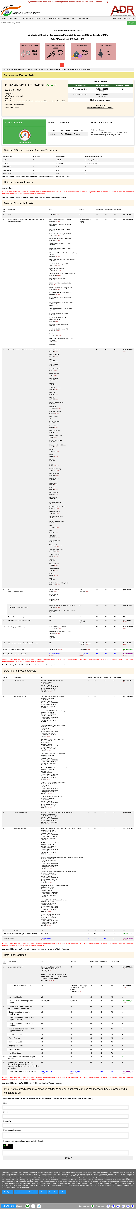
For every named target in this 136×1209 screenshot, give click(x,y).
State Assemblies (27, 18)
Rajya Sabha (40, 18)
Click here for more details (100, 100)
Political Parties (54, 18)
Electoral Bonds (68, 18)
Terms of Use (53, 1192)
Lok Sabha (13, 18)
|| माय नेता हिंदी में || (83, 18)
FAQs (62, 1192)
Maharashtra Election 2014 (20, 69)
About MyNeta (129, 18)
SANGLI (35, 69)
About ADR (117, 18)
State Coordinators (31, 1192)
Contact (43, 1192)
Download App (84, 1206)
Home (4, 18)
